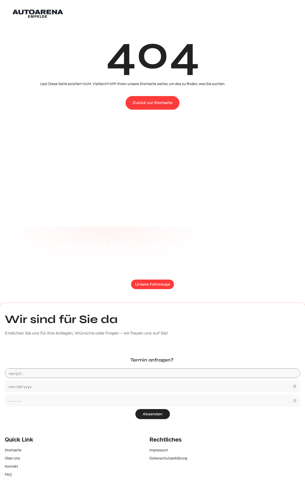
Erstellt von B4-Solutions (148, 470)
